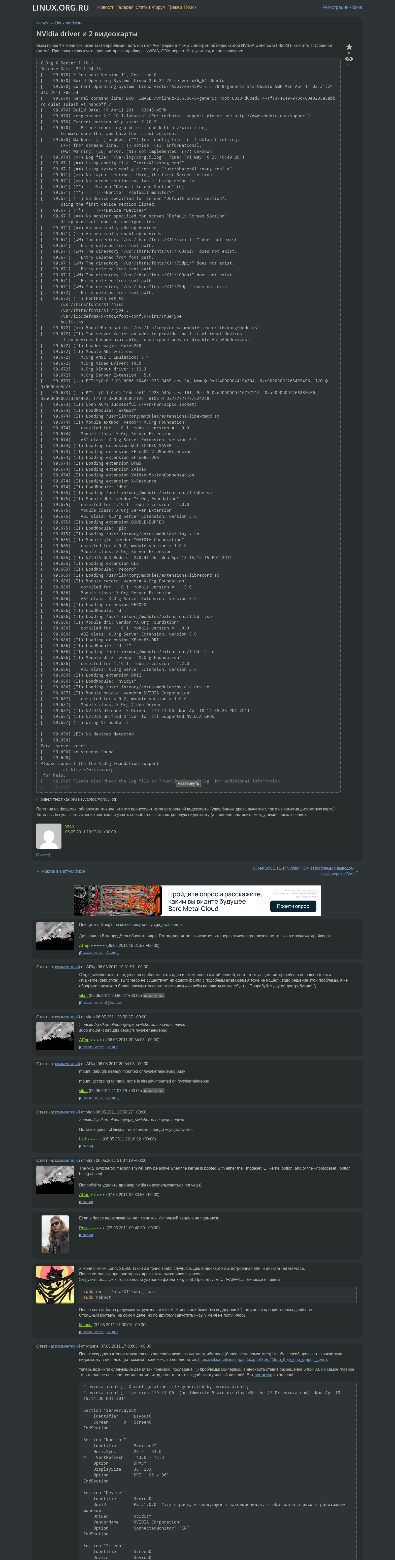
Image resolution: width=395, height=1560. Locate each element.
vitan (69, 826)
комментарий (67, 967)
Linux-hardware (69, 23)
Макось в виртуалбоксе (63, 871)
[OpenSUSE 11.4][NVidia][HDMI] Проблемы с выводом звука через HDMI (303, 871)
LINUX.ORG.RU (60, 7)
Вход (357, 7)
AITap (84, 945)
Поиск (190, 7)
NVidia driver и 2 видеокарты (87, 33)
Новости (105, 7)
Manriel (85, 1325)
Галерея (125, 7)
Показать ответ (92, 953)
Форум (159, 7)
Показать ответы (93, 1003)
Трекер (175, 7)
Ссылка (43, 855)
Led (82, 1139)
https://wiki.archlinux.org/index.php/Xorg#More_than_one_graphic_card (261, 1359)
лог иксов (263, 1375)
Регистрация (335, 7)
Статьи (143, 7)
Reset (84, 1228)
